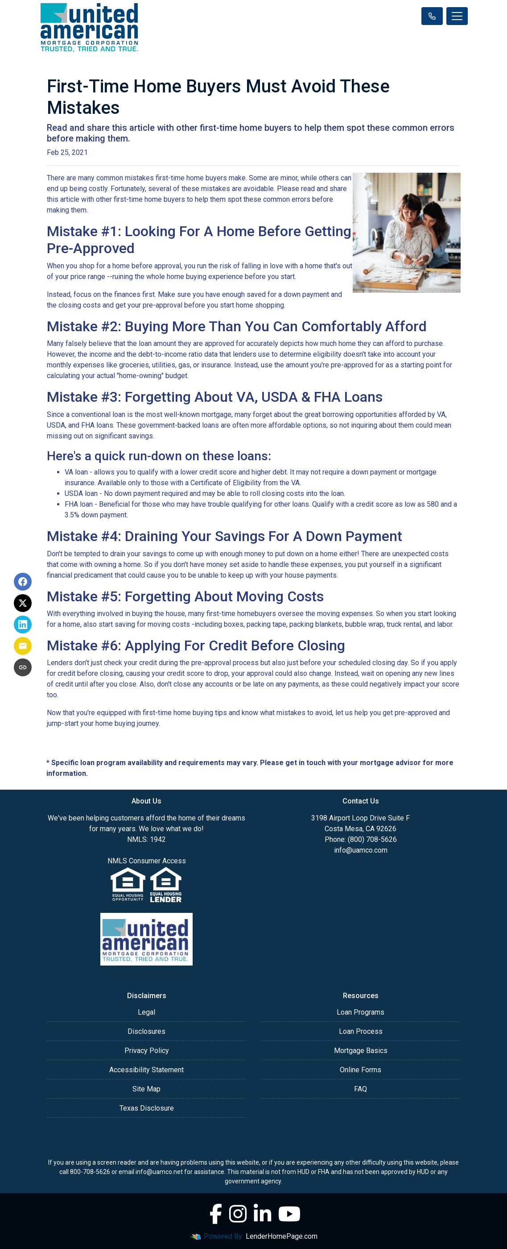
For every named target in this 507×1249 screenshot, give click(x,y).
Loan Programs (360, 1012)
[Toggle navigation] (457, 16)
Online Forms (360, 1070)
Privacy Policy (146, 1050)
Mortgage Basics (360, 1050)
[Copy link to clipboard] (23, 667)
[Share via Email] (23, 646)
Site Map (146, 1089)
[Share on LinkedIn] (23, 624)
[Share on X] (23, 603)
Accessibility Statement (146, 1070)
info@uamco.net (159, 1171)
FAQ (360, 1089)
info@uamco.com (360, 850)
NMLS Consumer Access (146, 861)
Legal (146, 1012)
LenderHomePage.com (281, 1236)
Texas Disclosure (147, 1108)
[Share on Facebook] (23, 582)
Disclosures (146, 1031)
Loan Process (361, 1031)
